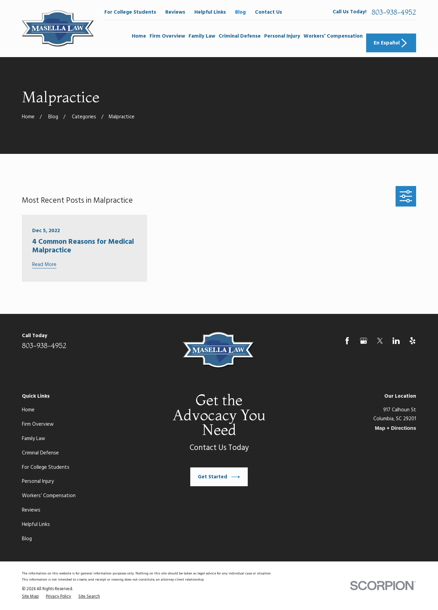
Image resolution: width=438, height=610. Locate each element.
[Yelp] (412, 340)
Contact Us (268, 12)
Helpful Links (210, 12)
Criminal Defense (40, 453)
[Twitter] (380, 340)
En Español (391, 43)
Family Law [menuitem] (202, 36)
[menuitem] (30, 597)
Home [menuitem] (139, 36)
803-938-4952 (394, 12)
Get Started (219, 477)
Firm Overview (38, 424)
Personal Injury (38, 481)
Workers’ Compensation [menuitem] (333, 36)
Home (28, 410)
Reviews (175, 12)
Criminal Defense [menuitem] (240, 36)
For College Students (130, 12)
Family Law (33, 439)
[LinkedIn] (396, 340)
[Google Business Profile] (363, 340)
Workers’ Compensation (49, 496)
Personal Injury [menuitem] (282, 36)
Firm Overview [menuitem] (167, 36)
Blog (240, 12)
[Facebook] (347, 340)
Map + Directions (395, 428)
